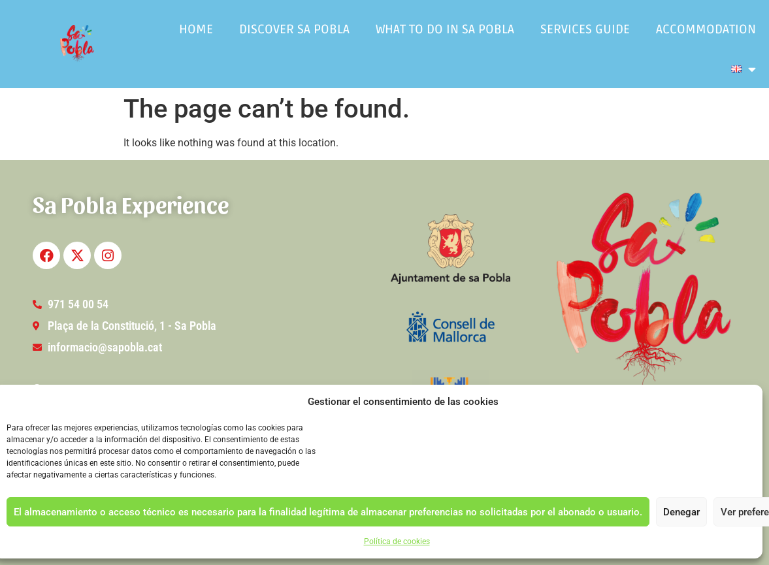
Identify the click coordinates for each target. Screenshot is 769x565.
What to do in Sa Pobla (445, 29)
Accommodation (706, 29)
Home (196, 29)
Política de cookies (397, 541)
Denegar (681, 512)
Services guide (585, 29)
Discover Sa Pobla (294, 29)
